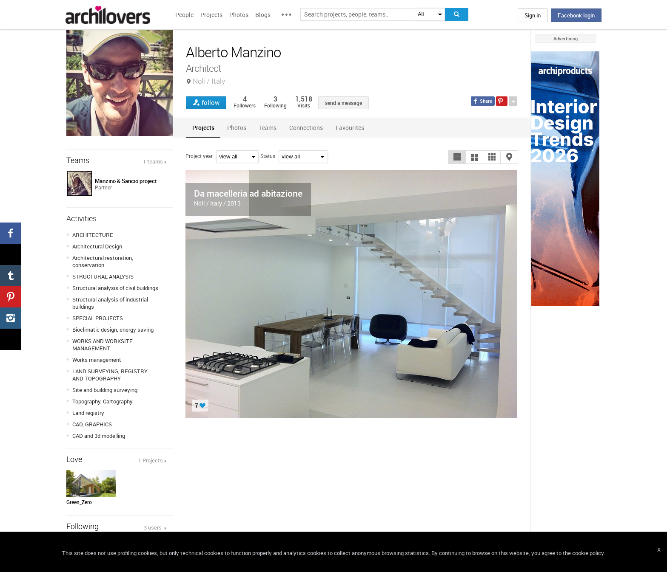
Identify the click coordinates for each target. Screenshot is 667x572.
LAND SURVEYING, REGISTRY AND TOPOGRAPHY (110, 374)
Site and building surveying (104, 390)
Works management (96, 359)
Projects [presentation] (203, 128)
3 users (153, 527)
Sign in (532, 15)
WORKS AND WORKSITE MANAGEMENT (102, 344)
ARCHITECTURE (92, 235)
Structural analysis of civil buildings (115, 288)
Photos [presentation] (236, 128)
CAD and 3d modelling (98, 436)
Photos (238, 15)
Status (267, 155)
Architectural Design (97, 246)
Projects (211, 15)
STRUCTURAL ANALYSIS (103, 276)
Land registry (88, 413)
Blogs (263, 15)
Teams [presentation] (267, 128)
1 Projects (150, 460)
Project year (199, 155)
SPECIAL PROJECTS (97, 318)
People (184, 15)
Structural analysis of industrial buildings (110, 303)
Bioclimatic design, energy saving (113, 329)
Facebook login (576, 15)
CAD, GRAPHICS (92, 424)
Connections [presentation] (306, 128)
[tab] (203, 128)
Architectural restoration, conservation (102, 261)
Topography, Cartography (102, 401)
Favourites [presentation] (350, 128)
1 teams (153, 161)
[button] (457, 157)
